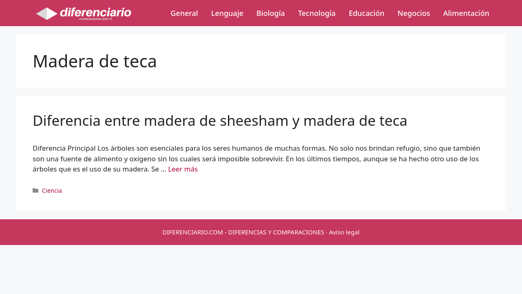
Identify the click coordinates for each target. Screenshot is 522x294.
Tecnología (317, 13)
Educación (367, 13)
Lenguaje (227, 13)
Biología (271, 13)
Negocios (414, 13)
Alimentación (466, 13)
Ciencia (52, 190)
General (184, 13)
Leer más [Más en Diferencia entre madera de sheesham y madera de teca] (183, 169)
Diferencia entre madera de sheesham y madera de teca (220, 120)
